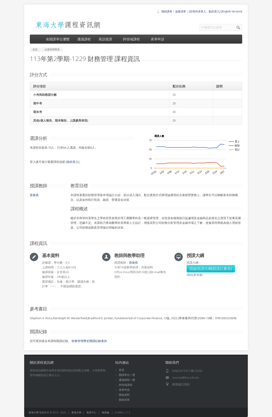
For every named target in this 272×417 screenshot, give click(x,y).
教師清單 (124, 400)
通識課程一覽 (127, 380)
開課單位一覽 (127, 375)
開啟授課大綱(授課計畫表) (211, 268)
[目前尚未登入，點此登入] (204, 11)
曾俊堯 (34, 195)
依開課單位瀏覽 (58, 39)
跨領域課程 (133, 39)
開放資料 (124, 395)
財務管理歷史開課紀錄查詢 (89, 341)
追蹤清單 (180, 11)
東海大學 (34, 412)
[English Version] (231, 11)
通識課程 (84, 39)
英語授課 (106, 39)
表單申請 (157, 39)
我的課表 (166, 11)
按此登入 (72, 162)
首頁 (121, 370)
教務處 (105, 412)
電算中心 (91, 412)
